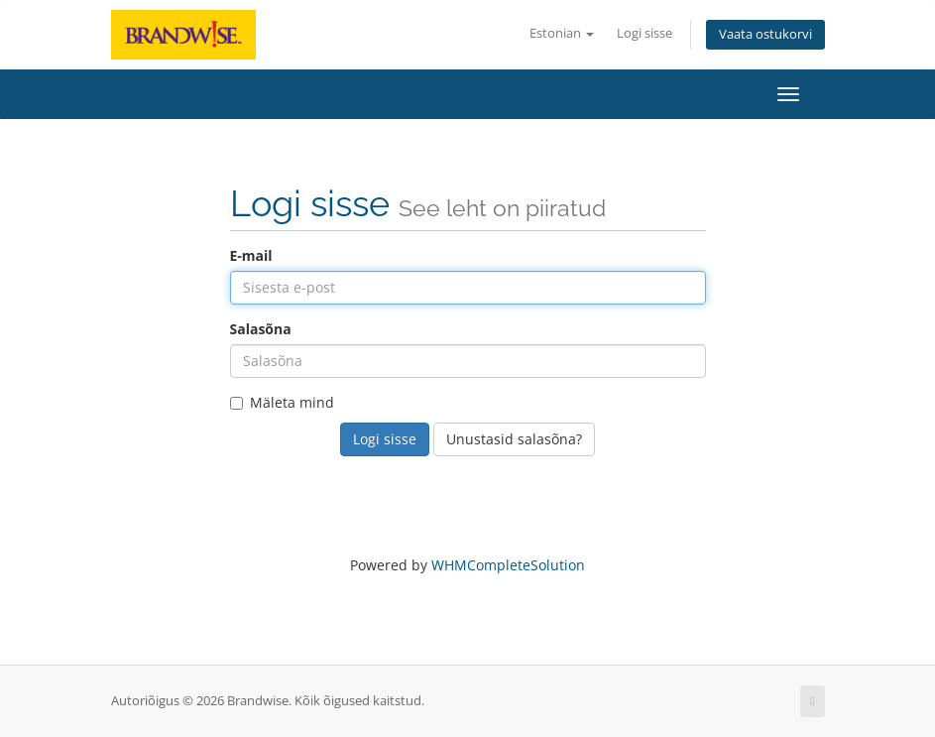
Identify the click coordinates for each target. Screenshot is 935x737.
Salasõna (261, 328)
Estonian (561, 33)
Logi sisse (644, 33)
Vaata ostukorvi (765, 34)
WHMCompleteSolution (508, 564)
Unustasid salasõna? (514, 439)
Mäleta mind (282, 402)
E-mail (251, 255)
